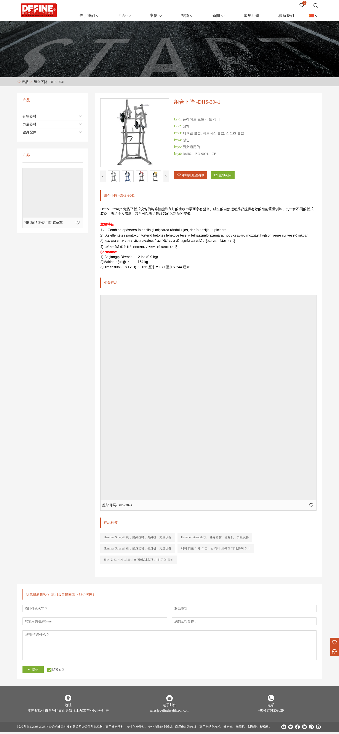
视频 (185, 15)
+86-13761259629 (271, 712)
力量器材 (29, 124)
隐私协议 (63, 671)
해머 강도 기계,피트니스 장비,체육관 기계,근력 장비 (216, 548)
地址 (68, 707)
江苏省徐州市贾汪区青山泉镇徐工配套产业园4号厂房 (68, 712)
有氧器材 (29, 116)
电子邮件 (169, 707)
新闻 (216, 15)
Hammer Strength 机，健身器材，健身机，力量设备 (137, 537)
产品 (122, 15)
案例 (154, 15)
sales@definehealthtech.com (169, 712)
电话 (270, 707)
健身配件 (29, 132)
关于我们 (87, 15)
